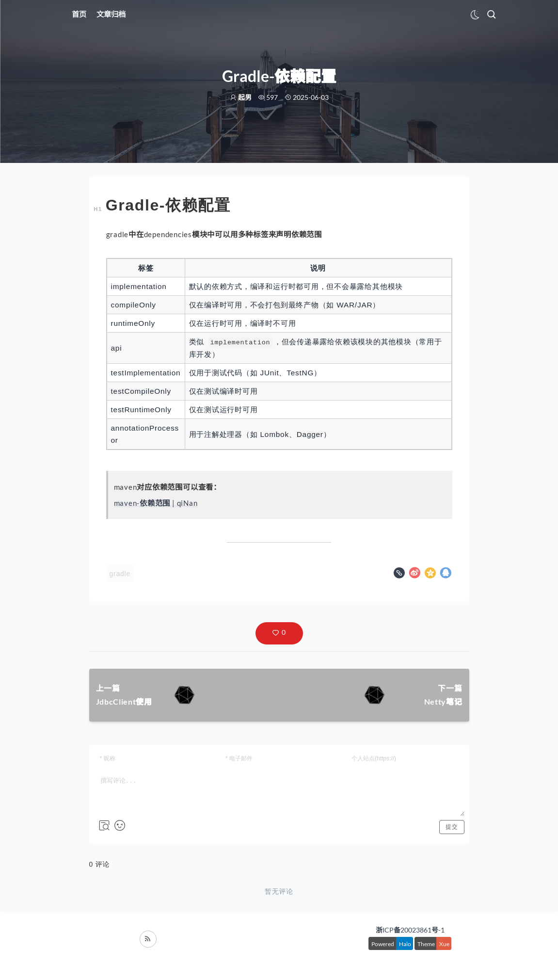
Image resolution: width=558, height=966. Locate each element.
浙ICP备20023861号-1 (410, 930)
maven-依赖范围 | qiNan (156, 503)
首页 (79, 14)
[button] (279, 633)
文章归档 (111, 14)
